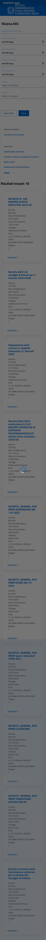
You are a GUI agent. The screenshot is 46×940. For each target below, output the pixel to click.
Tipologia (4, 81)
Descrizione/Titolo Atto (11, 31)
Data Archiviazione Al (8, 71)
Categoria (5, 92)
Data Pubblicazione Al (8, 49)
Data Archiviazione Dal (9, 60)
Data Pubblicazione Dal (9, 38)
